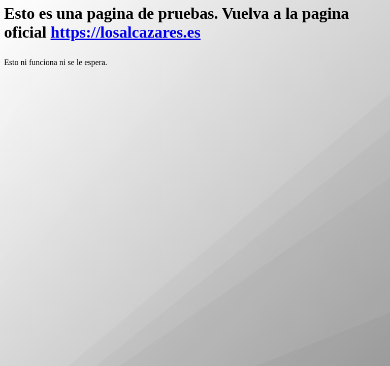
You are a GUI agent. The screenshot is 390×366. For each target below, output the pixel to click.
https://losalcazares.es (126, 32)
